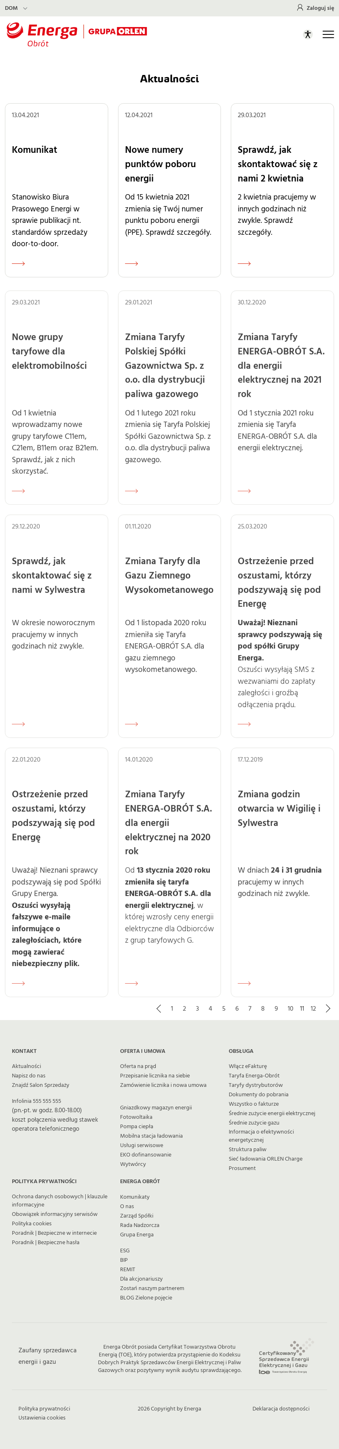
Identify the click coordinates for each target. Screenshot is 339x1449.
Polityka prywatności (44, 1409)
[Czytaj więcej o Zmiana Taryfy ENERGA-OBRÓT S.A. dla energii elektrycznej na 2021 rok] (244, 497)
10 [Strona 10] (290, 1008)
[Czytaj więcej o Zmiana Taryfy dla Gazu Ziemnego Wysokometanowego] (131, 730)
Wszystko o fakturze (254, 1104)
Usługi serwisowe (141, 1145)
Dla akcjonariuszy (141, 1279)
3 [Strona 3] (197, 1008)
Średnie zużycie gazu (254, 1123)
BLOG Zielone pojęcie (146, 1298)
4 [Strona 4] (210, 1008)
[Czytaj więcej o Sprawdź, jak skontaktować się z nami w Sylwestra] (18, 730)
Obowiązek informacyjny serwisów (55, 1214)
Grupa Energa (137, 1235)
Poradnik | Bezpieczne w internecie (54, 1233)
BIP (124, 1260)
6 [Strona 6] (237, 1008)
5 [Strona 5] (223, 1008)
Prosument (242, 1168)
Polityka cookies (32, 1224)
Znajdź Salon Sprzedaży (40, 1085)
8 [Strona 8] (263, 1008)
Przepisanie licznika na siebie (155, 1076)
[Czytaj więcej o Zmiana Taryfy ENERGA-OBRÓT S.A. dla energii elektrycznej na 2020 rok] (131, 989)
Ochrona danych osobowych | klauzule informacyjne (59, 1201)
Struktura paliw (247, 1149)
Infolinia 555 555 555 (36, 1101)
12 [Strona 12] (313, 1008)
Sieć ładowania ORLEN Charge (266, 1159)
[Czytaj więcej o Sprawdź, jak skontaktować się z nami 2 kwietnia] (244, 263)
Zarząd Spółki (136, 1216)
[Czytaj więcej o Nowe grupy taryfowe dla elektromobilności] (18, 497)
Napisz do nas (29, 1076)
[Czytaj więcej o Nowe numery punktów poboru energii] (131, 263)
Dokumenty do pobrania (259, 1095)
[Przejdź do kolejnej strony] (327, 1009)
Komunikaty (135, 1197)
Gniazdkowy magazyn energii (156, 1108)
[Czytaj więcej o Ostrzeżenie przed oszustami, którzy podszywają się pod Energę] (244, 730)
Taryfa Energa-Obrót (254, 1076)
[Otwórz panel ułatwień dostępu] (308, 34)
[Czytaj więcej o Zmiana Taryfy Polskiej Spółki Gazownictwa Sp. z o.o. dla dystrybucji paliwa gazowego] (131, 497)
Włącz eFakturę (248, 1066)
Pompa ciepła (136, 1126)
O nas (127, 1206)
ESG (125, 1251)
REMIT (127, 1269)
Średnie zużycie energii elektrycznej (272, 1113)
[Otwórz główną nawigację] (328, 34)
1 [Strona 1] (172, 1008)
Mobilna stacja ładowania (151, 1136)
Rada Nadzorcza (139, 1225)
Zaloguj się (320, 8)
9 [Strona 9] (276, 1008)
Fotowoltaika (136, 1117)
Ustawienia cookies (42, 1418)
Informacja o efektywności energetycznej (261, 1136)
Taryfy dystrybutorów (256, 1085)
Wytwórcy (133, 1164)
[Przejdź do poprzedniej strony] (159, 1009)
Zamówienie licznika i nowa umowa (163, 1085)
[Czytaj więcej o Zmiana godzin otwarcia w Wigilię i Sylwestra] (244, 989)
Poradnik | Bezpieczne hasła (46, 1242)
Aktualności (26, 1066)
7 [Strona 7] (249, 1008)
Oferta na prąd (138, 1066)
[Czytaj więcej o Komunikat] (18, 263)
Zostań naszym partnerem (152, 1288)
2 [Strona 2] (184, 1008)
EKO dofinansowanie (145, 1155)
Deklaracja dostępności (281, 1409)
